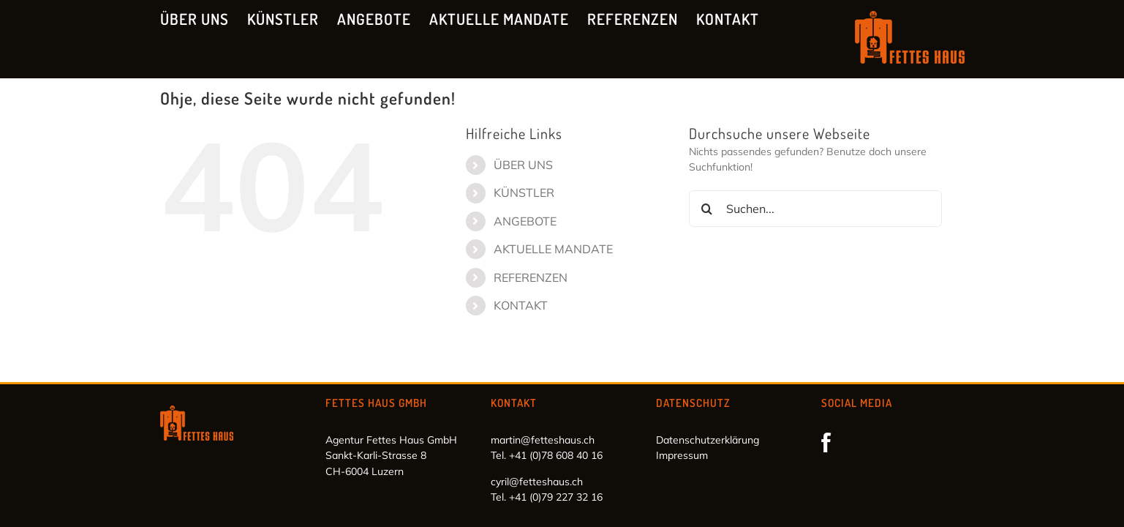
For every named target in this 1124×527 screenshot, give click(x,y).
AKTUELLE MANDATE (553, 249)
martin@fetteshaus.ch (543, 439)
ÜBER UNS (523, 164)
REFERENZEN (530, 277)
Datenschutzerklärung (707, 439)
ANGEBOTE (525, 221)
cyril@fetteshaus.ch (537, 481)
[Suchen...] (816, 208)
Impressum (682, 455)
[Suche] (707, 208)
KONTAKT (521, 305)
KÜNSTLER (524, 192)
